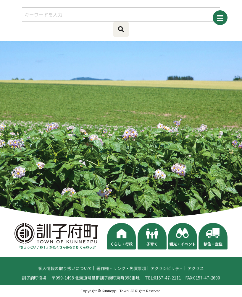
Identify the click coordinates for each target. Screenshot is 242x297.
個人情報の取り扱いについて (65, 270)
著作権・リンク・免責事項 (121, 270)
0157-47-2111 (167, 280)
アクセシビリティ (167, 270)
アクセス (196, 270)
